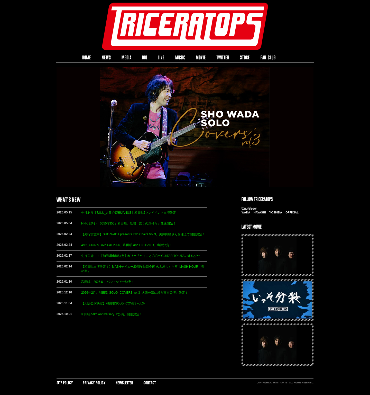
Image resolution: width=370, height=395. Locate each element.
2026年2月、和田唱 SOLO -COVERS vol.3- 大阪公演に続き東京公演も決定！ (134, 292)
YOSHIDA (275, 212)
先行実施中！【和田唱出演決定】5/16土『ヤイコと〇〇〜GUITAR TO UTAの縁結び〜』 (142, 256)
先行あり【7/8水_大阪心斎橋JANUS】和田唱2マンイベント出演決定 (128, 212)
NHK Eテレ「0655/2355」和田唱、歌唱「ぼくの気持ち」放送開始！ (128, 223)
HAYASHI (260, 212)
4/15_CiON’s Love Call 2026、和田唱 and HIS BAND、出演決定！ (126, 245)
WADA (246, 212)
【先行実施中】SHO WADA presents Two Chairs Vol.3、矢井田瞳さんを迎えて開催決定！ (143, 234)
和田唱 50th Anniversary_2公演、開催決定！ (111, 314)
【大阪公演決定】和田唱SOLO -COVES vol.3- (113, 303)
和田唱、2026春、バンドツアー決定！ (107, 282)
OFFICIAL (292, 212)
